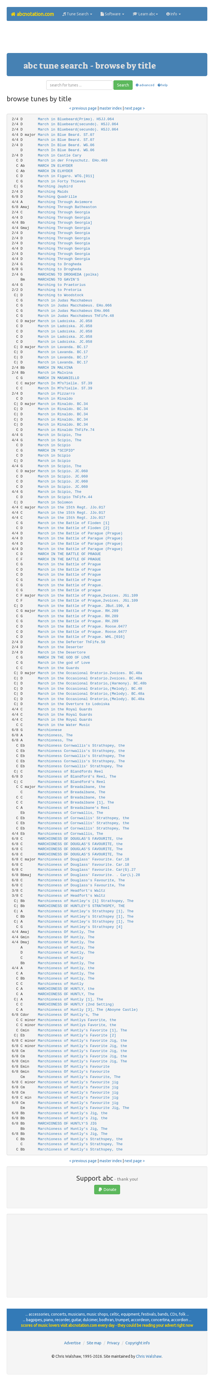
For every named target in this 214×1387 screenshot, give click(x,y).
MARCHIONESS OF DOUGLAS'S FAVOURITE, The (80, 849)
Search (123, 85)
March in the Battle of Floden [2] (74, 528)
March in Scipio (54, 445)
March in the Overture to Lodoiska (74, 704)
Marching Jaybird (55, 186)
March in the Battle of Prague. (70, 585)
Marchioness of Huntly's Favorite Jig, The (82, 1061)
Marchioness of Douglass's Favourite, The (81, 880)
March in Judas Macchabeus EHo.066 (74, 311)
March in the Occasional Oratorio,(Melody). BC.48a (91, 694)
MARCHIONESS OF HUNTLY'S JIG (67, 1123)
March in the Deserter (61, 647)
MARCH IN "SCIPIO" (56, 450)
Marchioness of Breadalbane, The (71, 792)
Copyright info (137, 1343)
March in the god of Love (64, 663)
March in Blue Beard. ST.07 (66, 135)
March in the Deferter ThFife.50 (71, 642)
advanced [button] (144, 85)
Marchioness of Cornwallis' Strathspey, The (83, 828)
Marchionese (50, 730)
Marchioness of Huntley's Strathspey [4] (80, 927)
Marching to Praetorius (62, 285)
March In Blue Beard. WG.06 (66, 145)
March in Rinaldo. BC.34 (63, 404)
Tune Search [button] (77, 14)
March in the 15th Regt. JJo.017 (71, 507)
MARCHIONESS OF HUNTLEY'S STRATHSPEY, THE (81, 906)
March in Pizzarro (56, 394)
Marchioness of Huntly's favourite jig (78, 1082)
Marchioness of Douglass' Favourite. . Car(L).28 (89, 875)
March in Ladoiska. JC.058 (65, 321)
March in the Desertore (62, 652)
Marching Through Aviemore (65, 202)
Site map (94, 1343)
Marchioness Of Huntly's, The (68, 1015)
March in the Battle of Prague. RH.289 (78, 611)
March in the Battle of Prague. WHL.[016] (81, 637)
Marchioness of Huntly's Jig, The (73, 1129)
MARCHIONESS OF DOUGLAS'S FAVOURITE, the (80, 839)
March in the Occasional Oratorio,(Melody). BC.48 (90, 689)
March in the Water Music (64, 725)
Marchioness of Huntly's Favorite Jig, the (82, 1041)
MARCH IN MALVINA (55, 368)
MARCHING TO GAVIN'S (58, 280)
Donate (107, 1189)
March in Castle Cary (59, 155)
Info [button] (173, 14)
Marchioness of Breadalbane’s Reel (74, 808)
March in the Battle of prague (69, 590)
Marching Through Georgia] (65, 223)
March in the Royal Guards (65, 709)
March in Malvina (55, 373)
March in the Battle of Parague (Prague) (80, 533)
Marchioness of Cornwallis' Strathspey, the (83, 818)
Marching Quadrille (57, 197)
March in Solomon (55, 502)
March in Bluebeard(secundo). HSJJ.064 (78, 124)
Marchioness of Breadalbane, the (71, 787)
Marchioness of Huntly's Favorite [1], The (82, 1030)
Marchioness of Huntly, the (66, 968)
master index (110, 108)
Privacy (113, 1343)
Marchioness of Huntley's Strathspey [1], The (85, 911)
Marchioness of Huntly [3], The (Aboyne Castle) (88, 1010)
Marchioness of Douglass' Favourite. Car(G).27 (87, 870)
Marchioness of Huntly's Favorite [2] (77, 1035)
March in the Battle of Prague (69, 564)
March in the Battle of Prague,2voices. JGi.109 (88, 596)
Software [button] (112, 14)
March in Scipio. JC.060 (63, 471)
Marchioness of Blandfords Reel (70, 772)
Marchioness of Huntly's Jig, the (73, 1113)
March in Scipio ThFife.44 (65, 497)
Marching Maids (53, 192)
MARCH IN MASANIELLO (58, 378)
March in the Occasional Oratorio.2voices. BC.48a (90, 673)
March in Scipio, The (59, 435)
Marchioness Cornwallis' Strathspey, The (80, 766)
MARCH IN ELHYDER (55, 166)
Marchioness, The (55, 735)
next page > (135, 108)
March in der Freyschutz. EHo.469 (73, 160)
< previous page (83, 108)
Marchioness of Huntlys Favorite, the (77, 1020)
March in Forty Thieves (62, 181)
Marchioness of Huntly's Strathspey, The (80, 1144)
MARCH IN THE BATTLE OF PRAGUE (69, 554)
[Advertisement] (108, 39)
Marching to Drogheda (59, 264)
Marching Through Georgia (64, 212)
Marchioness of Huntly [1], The (70, 999)
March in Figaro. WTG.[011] (66, 176)
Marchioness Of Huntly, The (66, 932)
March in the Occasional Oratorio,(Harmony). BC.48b (92, 683)
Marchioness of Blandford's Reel (71, 782)
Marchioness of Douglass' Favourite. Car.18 (83, 859)
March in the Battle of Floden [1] (74, 523)
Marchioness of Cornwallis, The (70, 813)
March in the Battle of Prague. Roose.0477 (82, 626)
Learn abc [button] (145, 14)
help (162, 85)
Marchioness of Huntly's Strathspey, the (80, 1139)
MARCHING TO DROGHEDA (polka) (68, 274)
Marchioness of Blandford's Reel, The (77, 777)
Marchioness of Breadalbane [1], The (76, 802)
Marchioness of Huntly (61, 958)
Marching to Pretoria (59, 290)
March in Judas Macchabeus (65, 300)
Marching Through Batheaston (67, 207)
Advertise (72, 1343)
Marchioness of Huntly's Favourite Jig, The (83, 1108)
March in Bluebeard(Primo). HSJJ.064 (76, 119)
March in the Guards (58, 668)
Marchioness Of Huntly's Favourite (74, 1067)
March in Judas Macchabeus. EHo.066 (75, 305)
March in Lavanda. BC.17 (63, 347)
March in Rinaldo (55, 399)
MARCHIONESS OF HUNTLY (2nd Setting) (76, 1004)
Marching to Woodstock (61, 295)
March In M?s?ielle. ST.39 (65, 383)
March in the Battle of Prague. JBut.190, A (83, 606)
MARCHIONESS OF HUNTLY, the (66, 989)
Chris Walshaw (149, 1356)
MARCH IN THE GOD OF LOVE (64, 657)
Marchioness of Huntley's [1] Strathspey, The (85, 901)
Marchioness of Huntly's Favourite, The (79, 1077)
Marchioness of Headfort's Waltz (71, 891)
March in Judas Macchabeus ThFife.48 (76, 316)
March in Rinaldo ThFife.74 (66, 430)
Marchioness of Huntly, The (66, 947)
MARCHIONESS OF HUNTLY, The (66, 994)
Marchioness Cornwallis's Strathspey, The (81, 756)
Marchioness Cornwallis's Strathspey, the (81, 746)
